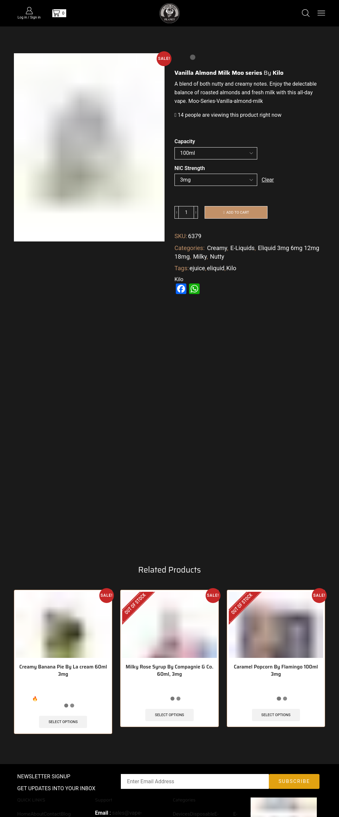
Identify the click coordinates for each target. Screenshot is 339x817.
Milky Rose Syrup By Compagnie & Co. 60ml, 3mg (169, 683)
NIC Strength (189, 168)
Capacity (184, 141)
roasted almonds (220, 92)
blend (185, 84)
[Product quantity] (186, 213)
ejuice (197, 269)
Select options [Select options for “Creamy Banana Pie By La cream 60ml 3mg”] (63, 734)
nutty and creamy (232, 84)
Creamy (217, 248)
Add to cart (237, 212)
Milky (200, 257)
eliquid (215, 269)
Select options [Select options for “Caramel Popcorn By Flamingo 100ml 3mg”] (275, 727)
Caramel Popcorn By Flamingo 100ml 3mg (276, 683)
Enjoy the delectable (292, 84)
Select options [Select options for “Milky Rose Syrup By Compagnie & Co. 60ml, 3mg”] (169, 727)
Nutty (217, 257)
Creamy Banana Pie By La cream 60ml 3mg (63, 683)
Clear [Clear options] (268, 180)
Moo (193, 101)
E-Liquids (242, 248)
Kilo (231, 269)
